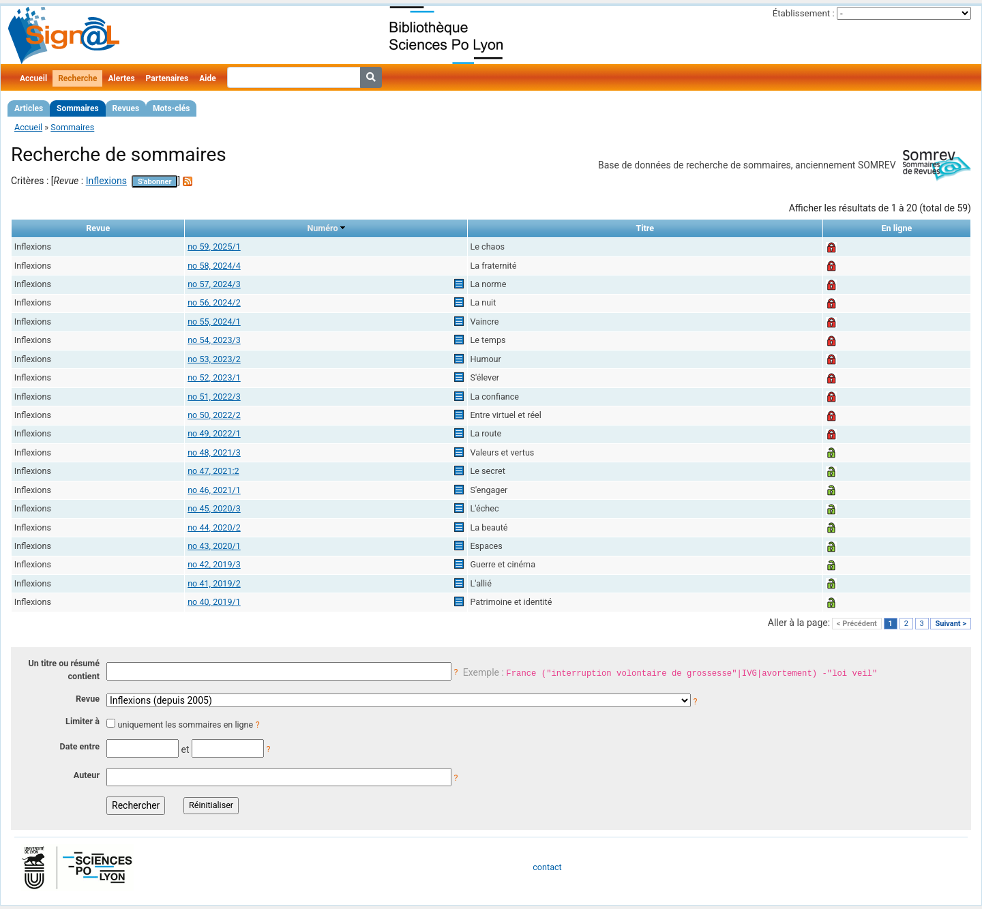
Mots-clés (171, 108)
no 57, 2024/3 (214, 284)
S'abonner (155, 181)
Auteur (87, 775)
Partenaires (167, 78)
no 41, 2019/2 (214, 583)
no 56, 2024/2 (214, 302)
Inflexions (106, 180)
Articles (28, 108)
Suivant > (950, 623)
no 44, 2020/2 (214, 527)
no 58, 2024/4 (214, 265)
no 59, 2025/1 (214, 246)
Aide (207, 78)
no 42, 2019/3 (214, 564)
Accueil (33, 78)
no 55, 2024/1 (214, 321)
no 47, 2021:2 (213, 471)
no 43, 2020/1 (214, 546)
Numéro (322, 228)
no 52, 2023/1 (214, 377)
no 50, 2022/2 (214, 415)
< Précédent (857, 623)
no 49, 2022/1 (214, 433)
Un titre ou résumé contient (64, 669)
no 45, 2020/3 (214, 508)
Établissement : (804, 13)
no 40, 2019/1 (214, 602)
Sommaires (77, 108)
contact (547, 867)
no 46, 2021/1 (214, 490)
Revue (88, 699)
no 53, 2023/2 (214, 359)
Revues (126, 108)
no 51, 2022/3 (214, 396)
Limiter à (82, 721)
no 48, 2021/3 (214, 452)
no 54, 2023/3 (214, 340)
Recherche (77, 78)
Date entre (79, 746)
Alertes (121, 78)
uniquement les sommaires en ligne (185, 724)
